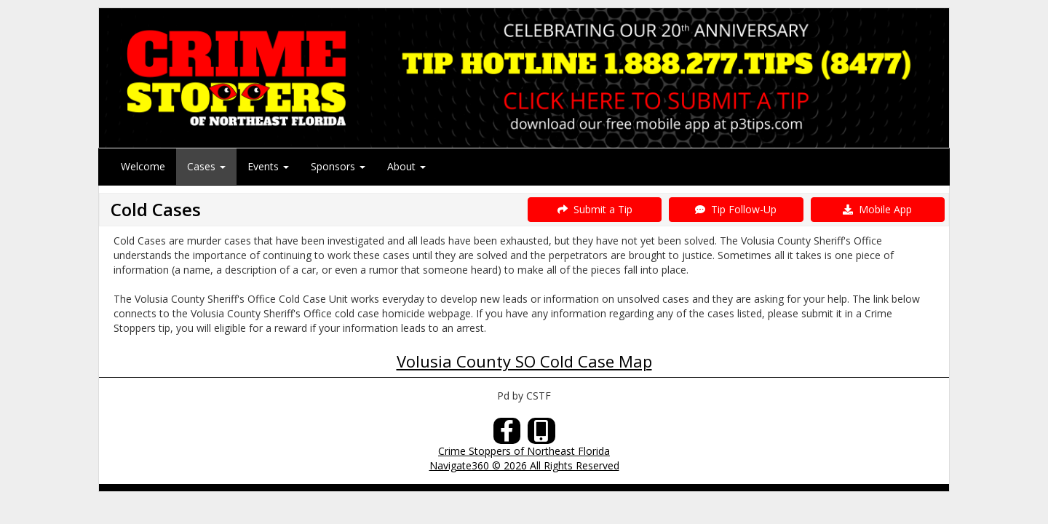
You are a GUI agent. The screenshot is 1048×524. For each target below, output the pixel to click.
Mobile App (877, 209)
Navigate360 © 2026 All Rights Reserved (524, 465)
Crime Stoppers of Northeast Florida (524, 451)
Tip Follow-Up (736, 209)
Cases (206, 166)
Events (268, 166)
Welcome (143, 166)
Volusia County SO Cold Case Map (524, 361)
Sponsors (338, 166)
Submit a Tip (594, 209)
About (406, 166)
